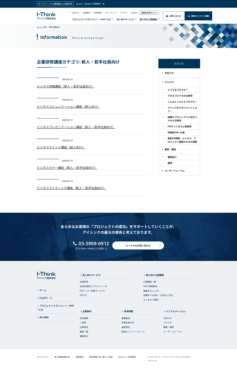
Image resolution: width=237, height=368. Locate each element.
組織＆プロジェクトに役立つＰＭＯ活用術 (182, 118)
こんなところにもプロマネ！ (182, 101)
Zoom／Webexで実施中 (90, 3)
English (134, 12)
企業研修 (84, 281)
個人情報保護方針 (62, 356)
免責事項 (79, 356)
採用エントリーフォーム (133, 331)
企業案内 (86, 12)
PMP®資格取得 (150, 286)
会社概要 (84, 318)
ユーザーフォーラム (175, 170)
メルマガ (169, 82)
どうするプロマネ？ (178, 89)
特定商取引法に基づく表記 (101, 356)
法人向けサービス (125, 19)
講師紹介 (84, 336)
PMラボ (83, 295)
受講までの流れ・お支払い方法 (158, 295)
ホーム (39, 27)
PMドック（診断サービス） (93, 290)
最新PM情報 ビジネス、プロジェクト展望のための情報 (182, 140)
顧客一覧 (84, 331)
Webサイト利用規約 (127, 356)
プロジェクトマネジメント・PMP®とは (91, 19)
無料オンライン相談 (198, 16)
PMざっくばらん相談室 (180, 126)
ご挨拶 (83, 322)
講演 (170, 162)
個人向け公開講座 (148, 19)
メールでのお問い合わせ (138, 248)
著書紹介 (172, 157)
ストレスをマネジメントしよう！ (182, 109)
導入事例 (44, 317)
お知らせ (75, 12)
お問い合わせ (173, 16)
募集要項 (126, 318)
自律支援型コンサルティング (93, 286)
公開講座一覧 (149, 281)
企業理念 (84, 327)
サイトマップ (110, 12)
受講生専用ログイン (149, 12)
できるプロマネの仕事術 (180, 95)
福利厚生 (126, 327)
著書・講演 (170, 149)
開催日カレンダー (151, 290)
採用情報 (97, 12)
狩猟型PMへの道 (176, 132)
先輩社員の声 (128, 322)
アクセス (123, 12)
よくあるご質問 (150, 299)
